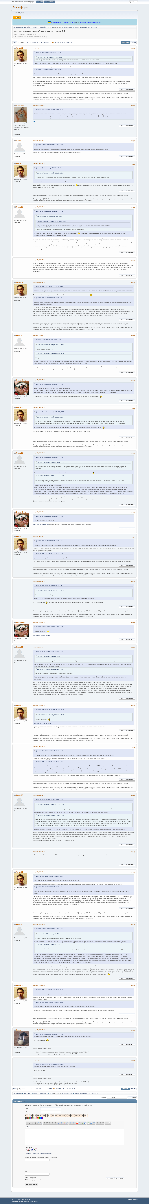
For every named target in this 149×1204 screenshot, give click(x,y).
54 (35, 42)
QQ (121, 89)
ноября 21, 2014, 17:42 (39, 622)
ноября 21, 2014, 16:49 (39, 207)
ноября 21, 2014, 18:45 (39, 985)
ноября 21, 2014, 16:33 (39, 163)
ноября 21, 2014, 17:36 (39, 581)
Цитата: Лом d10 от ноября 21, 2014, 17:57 (49, 876)
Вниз (14, 42)
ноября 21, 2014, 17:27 (39, 407)
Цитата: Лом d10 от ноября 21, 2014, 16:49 (49, 286)
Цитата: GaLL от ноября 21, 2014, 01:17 (48, 52)
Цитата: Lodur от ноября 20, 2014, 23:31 (49, 57)
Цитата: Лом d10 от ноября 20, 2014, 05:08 (50, 345)
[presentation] (41, 1166)
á (25, 1120)
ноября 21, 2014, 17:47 (39, 705)
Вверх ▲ (135, 1199)
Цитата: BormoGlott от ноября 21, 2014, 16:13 (50, 1064)
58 (44, 42)
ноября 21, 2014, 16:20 (39, 48)
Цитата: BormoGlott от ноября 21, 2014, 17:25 (50, 412)
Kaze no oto (68, 27)
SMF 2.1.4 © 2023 (15, 1199)
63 (56, 42)
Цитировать (129, 89)
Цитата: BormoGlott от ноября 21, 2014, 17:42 (50, 709)
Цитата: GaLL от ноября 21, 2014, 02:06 (48, 69)
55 (37, 42)
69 (69, 42)
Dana (63, 27)
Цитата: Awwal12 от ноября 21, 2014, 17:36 (49, 626)
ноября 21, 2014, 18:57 (39, 1030)
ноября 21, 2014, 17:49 (39, 746)
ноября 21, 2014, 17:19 (39, 335)
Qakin (18, 140)
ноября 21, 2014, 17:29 (39, 512)
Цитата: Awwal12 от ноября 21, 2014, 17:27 (49, 516)
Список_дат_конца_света (41, 635)
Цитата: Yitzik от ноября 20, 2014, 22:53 (48, 339)
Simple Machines (25, 1199)
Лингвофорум (20, 7)
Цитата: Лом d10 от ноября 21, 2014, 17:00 (49, 297)
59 (46, 42)
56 (39, 42)
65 (60, 42)
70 (71, 42)
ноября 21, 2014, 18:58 (39, 1060)
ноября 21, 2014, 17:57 (39, 795)
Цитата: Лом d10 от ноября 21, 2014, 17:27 (49, 541)
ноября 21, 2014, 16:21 (39, 105)
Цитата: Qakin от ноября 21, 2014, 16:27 (48, 168)
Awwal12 (19, 48)
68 (67, 42)
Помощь (130, 1199)
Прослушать (28, 1153)
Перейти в (103, 1097)
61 (50, 42)
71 (73, 42)
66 (62, 42)
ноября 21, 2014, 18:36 (39, 924)
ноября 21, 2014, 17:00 (39, 260)
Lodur (18, 1030)
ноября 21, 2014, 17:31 (39, 536)
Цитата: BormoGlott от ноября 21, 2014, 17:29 (50, 585)
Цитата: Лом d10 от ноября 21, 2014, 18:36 (49, 989)
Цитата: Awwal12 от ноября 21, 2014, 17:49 (49, 799)
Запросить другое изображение (42, 1153)
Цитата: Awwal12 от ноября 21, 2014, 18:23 (49, 928)
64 (58, 42)
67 (65, 42)
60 (48, 42)
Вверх (15, 1088)
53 (33, 42)
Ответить (125, 42)
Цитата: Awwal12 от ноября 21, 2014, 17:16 (49, 384)
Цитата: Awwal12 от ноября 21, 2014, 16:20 (49, 109)
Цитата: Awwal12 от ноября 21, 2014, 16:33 (49, 211)
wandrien (20, 105)
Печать (133, 42)
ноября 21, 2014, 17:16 (39, 282)
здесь (77, 22)
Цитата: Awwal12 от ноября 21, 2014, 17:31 (49, 651)
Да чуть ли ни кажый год (41, 524)
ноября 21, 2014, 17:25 (39, 380)
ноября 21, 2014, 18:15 (39, 851)
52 (31, 42)
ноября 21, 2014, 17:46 (39, 647)
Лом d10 (19, 207)
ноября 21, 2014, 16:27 (39, 140)
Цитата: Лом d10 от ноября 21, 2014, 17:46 (49, 751)
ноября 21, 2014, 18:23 (39, 872)
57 (42, 42)
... (29, 42)
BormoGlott (21, 380)
